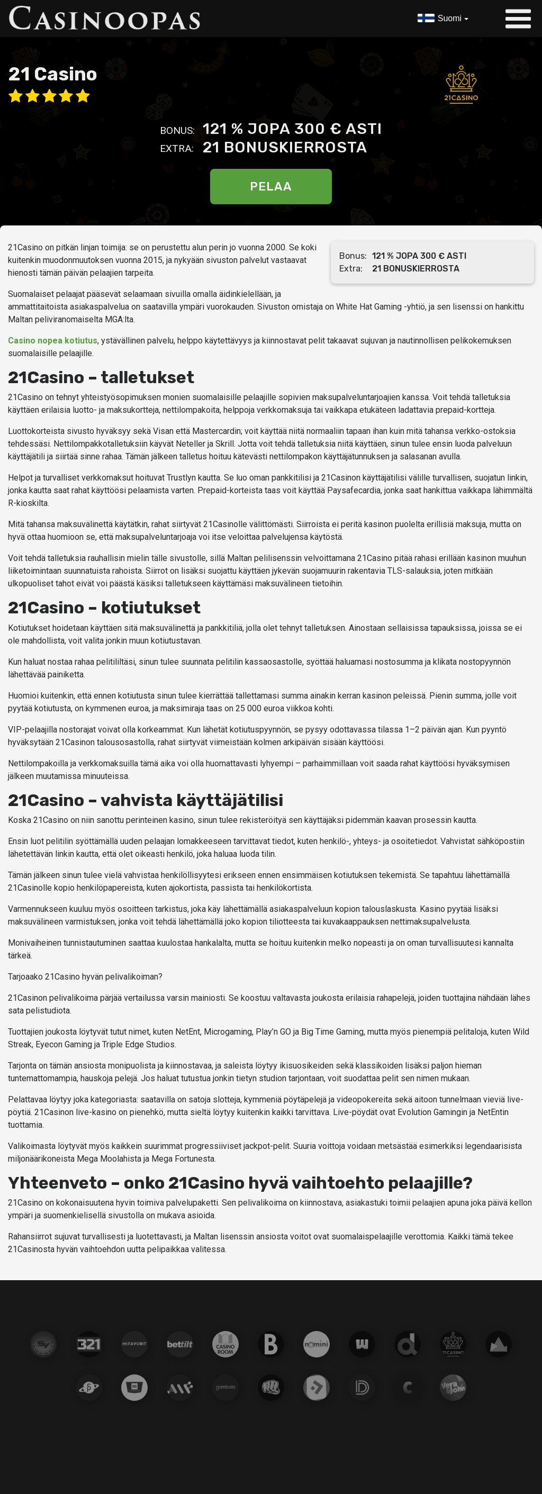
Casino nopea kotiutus (52, 341)
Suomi (449, 18)
